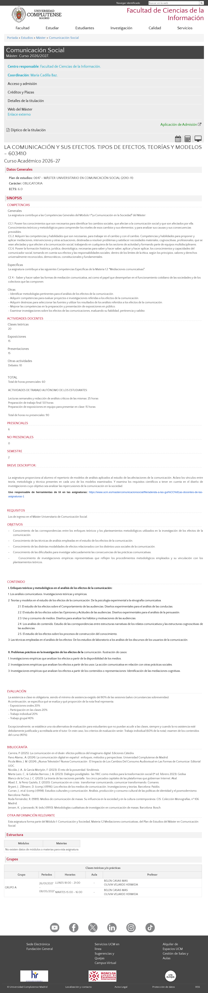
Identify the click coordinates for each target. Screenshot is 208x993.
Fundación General (39, 949)
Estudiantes (84, 28)
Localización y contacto (78, 986)
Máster (41, 38)
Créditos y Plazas (21, 92)
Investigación (121, 28)
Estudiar (52, 28)
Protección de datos (163, 986)
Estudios (27, 38)
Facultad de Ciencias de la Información (165, 14)
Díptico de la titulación (28, 130)
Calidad (155, 28)
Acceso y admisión (22, 84)
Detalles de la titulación (26, 101)
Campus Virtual (105, 963)
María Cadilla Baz (43, 75)
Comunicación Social (64, 38)
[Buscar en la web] (201, 3)
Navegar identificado (128, 3)
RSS (197, 986)
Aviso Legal (121, 986)
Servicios (184, 28)
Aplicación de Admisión (178, 125)
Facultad (22, 28)
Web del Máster (20, 109)
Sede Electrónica (38, 944)
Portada (12, 38)
